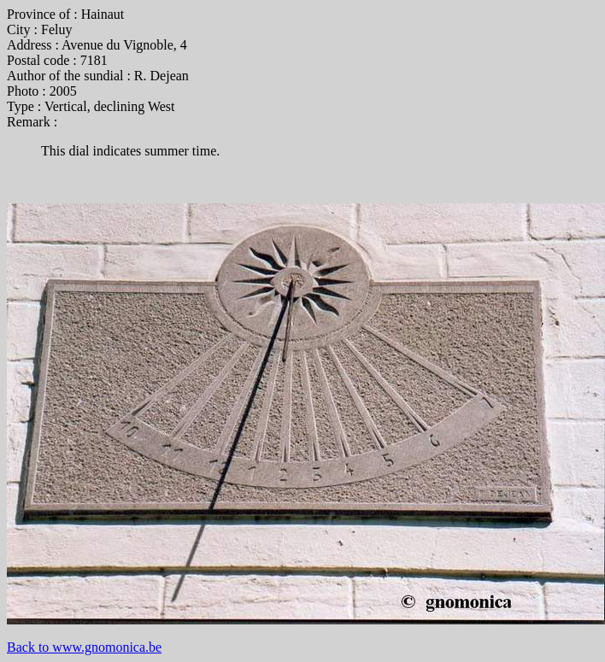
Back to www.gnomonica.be (84, 647)
